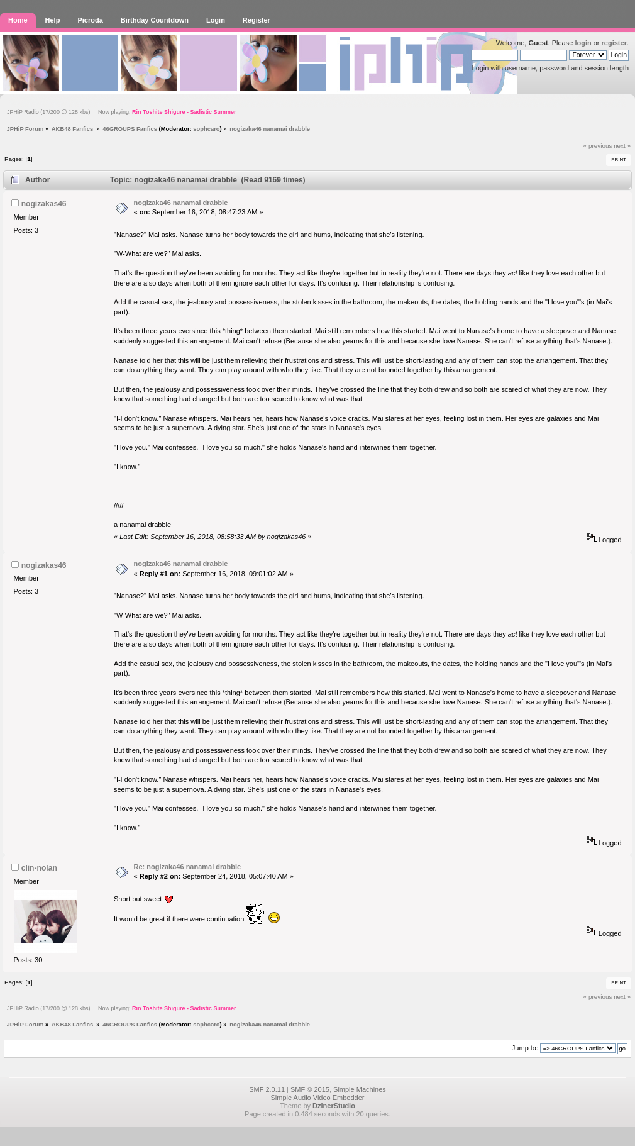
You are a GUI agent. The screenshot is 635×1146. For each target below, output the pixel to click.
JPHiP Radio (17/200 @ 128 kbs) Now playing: (121, 112)
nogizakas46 (44, 203)
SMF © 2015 (309, 1089)
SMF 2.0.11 (267, 1089)
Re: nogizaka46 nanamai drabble (187, 867)
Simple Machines (359, 1089)
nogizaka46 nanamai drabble (181, 202)
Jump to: (525, 1048)
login (583, 43)
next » (622, 145)
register (614, 43)
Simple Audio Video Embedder (317, 1097)
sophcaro (206, 128)
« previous (597, 145)
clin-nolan (39, 868)
